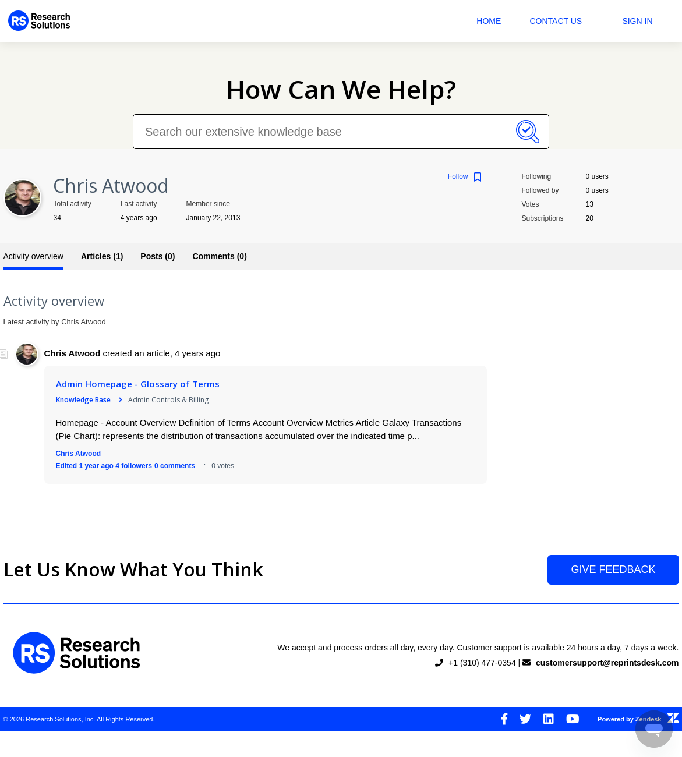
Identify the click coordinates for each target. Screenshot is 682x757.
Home (488, 21)
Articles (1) (102, 256)
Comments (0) (219, 256)
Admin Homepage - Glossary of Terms (138, 384)
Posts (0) (157, 256)
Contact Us (555, 21)
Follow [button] (458, 176)
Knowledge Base (83, 400)
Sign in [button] (637, 21)
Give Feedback (613, 569)
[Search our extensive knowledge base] (341, 131)
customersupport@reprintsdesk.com (607, 662)
